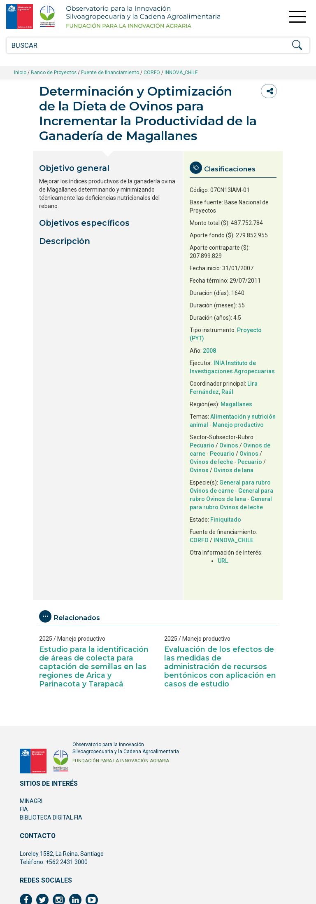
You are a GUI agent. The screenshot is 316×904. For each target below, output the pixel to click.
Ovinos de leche (211, 462)
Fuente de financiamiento (110, 72)
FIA (24, 809)
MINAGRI (31, 801)
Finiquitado (225, 519)
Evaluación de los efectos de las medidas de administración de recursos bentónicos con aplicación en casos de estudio (220, 666)
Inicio (20, 72)
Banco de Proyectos (54, 72)
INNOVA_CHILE (181, 72)
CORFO (152, 72)
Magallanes (236, 404)
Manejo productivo (238, 425)
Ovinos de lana (233, 470)
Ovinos (228, 445)
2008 (209, 350)
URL (223, 560)
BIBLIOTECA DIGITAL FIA (51, 817)
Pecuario (202, 445)
